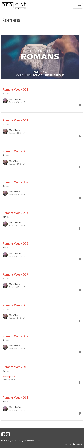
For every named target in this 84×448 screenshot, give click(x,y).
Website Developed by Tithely (42, 443)
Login (38, 440)
